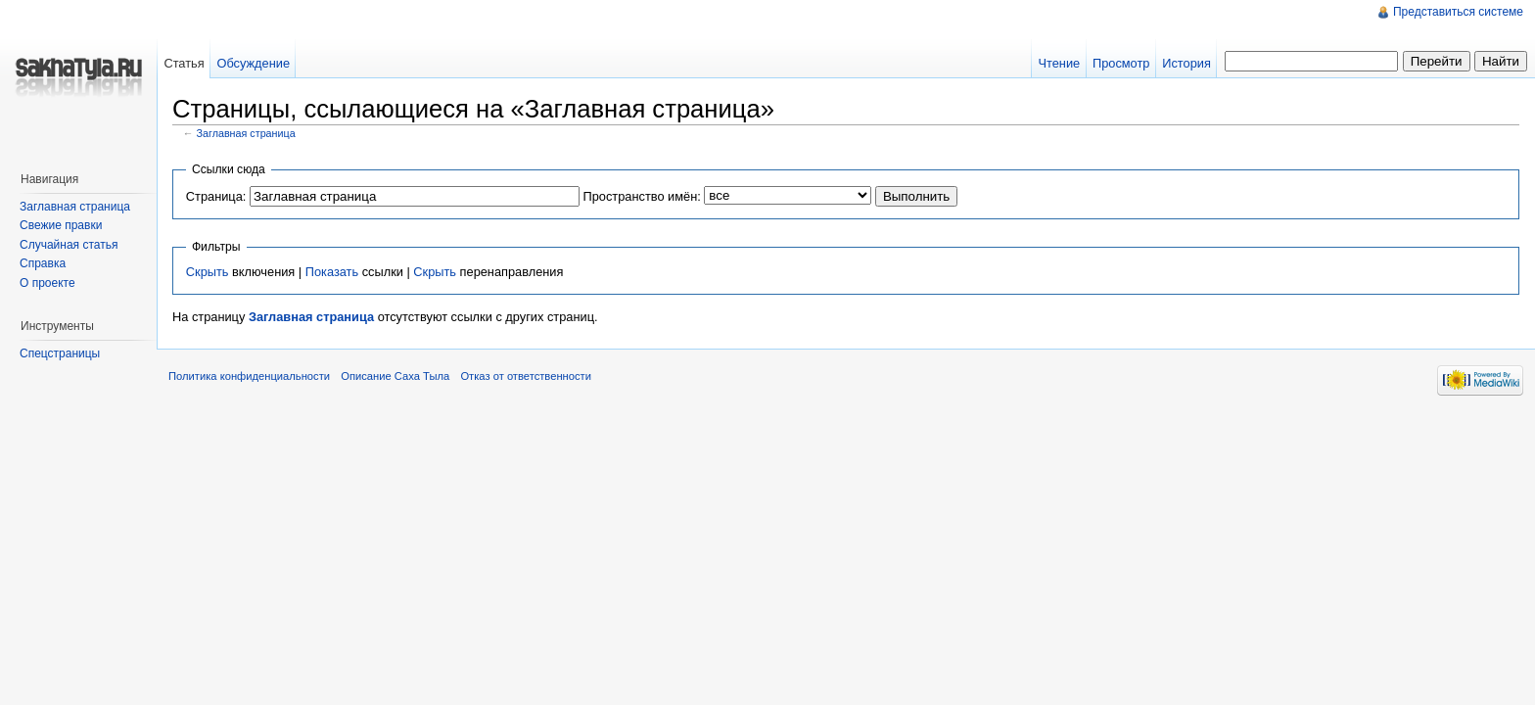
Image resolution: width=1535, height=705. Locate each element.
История (1186, 63)
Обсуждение (253, 63)
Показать (331, 271)
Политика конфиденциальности (249, 376)
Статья (183, 63)
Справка (43, 263)
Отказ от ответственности (525, 376)
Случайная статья (68, 245)
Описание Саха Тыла (395, 376)
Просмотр (1121, 63)
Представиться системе (1458, 12)
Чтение (1059, 63)
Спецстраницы (60, 353)
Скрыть (207, 271)
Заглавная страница (246, 133)
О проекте (47, 283)
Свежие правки (61, 225)
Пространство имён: (641, 196)
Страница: (216, 196)
